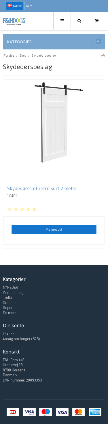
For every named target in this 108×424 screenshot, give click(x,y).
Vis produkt (54, 229)
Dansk (14, 6)
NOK (29, 6)
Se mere (9, 312)
